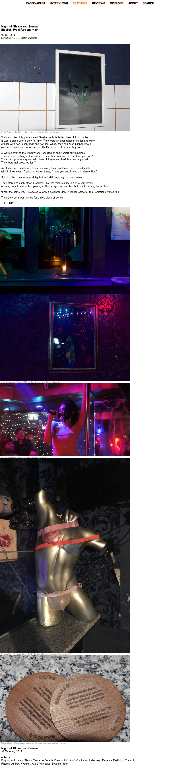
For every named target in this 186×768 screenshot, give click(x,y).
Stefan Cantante (29, 37)
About (133, 3)
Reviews (98, 3)
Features (80, 3)
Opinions (116, 3)
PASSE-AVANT (35, 3)
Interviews (59, 3)
